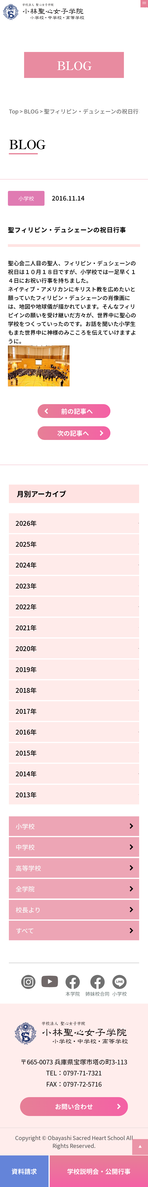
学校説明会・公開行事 (99, 1171)
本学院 (73, 986)
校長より (28, 909)
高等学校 (28, 867)
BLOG (31, 111)
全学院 (25, 888)
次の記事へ (73, 432)
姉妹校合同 (97, 986)
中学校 (25, 846)
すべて (25, 930)
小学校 (25, 826)
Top (13, 111)
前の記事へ (77, 410)
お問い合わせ (74, 1106)
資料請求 (24, 1171)
